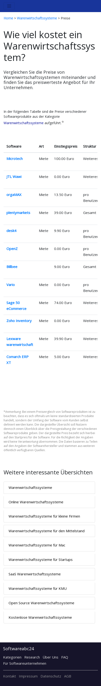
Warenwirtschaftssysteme (24, 123)
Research (32, 657)
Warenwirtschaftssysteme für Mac (37, 545)
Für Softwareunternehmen (24, 663)
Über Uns (50, 657)
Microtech (14, 158)
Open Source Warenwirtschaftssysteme (41, 602)
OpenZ (12, 248)
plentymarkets (18, 212)
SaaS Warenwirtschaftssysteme (35, 574)
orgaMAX (13, 194)
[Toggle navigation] (9, 6)
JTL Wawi (13, 176)
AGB (67, 676)
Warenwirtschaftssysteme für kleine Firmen (44, 516)
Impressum (28, 676)
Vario (10, 284)
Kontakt (9, 676)
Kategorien (12, 657)
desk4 (11, 230)
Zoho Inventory (19, 320)
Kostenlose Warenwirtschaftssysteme (40, 617)
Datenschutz (50, 676)
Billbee (11, 266)
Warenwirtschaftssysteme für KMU (38, 588)
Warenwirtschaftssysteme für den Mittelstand (47, 530)
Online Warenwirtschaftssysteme (36, 502)
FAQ (64, 657)
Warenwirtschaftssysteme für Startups (41, 559)
